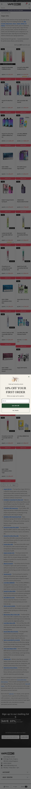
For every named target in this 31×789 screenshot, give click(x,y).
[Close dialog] (29, 377)
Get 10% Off (15, 405)
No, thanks (16, 410)
